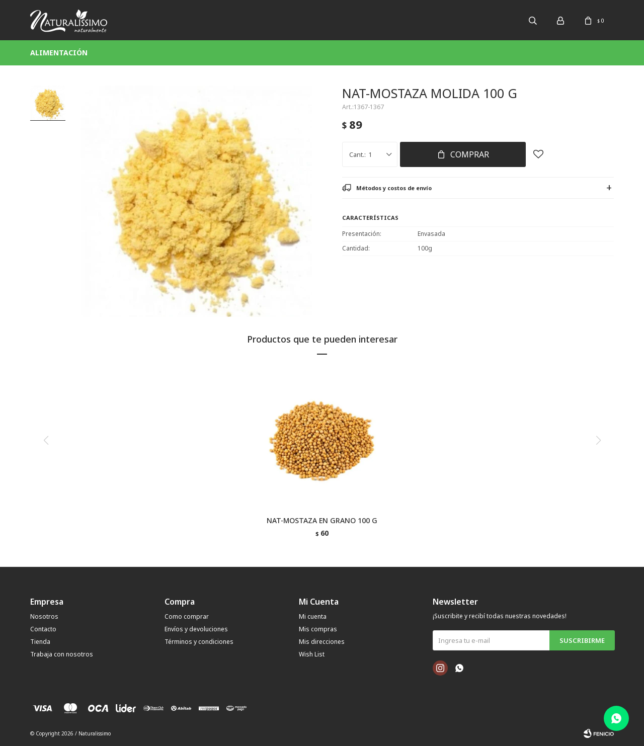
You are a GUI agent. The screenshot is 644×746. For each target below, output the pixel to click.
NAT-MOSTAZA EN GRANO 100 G (322, 520)
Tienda (40, 641)
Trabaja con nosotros (61, 654)
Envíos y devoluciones (196, 629)
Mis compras (318, 629)
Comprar (469, 154)
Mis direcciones (322, 641)
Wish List (312, 654)
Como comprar (187, 616)
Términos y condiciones (199, 641)
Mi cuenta (313, 616)
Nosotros (44, 616)
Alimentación (59, 52)
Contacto (43, 629)
